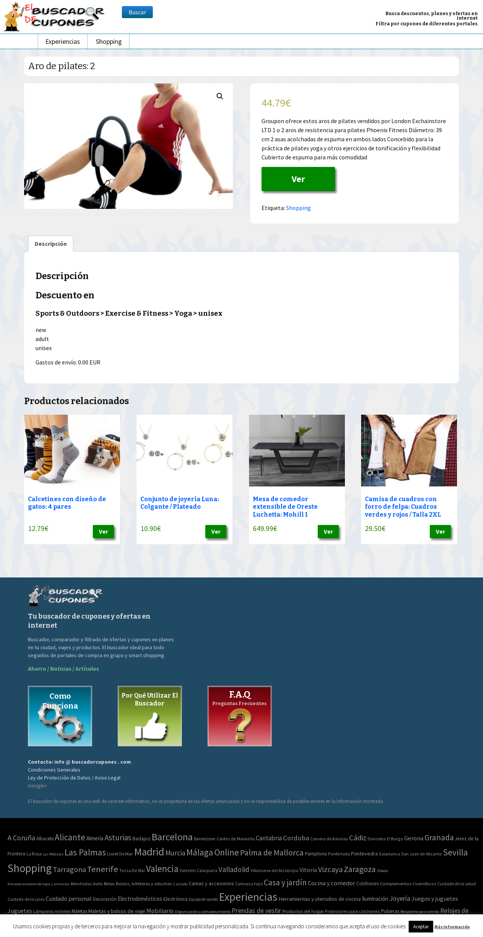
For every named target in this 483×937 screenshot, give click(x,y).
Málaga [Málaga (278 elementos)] (199, 852)
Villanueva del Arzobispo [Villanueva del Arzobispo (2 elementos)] (274, 870)
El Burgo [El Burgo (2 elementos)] (395, 838)
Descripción (51, 243)
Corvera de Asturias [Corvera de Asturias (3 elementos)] (329, 838)
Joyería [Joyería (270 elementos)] (399, 898)
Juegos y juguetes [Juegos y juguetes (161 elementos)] (434, 898)
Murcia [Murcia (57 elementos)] (175, 852)
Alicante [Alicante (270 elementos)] (70, 837)
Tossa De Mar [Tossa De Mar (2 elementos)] (132, 870)
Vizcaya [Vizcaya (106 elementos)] (330, 869)
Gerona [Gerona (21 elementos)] (413, 838)
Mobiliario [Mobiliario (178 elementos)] (160, 911)
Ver (298, 179)
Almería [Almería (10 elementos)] (94, 838)
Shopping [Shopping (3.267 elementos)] (30, 868)
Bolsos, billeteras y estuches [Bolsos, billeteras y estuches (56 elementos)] (144, 883)
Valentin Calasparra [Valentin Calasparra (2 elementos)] (198, 870)
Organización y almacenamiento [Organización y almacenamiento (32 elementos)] (203, 911)
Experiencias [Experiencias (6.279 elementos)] (248, 897)
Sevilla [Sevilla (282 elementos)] (455, 852)
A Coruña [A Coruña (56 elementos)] (21, 837)
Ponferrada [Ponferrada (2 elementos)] (339, 854)
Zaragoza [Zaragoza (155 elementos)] (360, 869)
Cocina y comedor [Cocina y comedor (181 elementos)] (331, 883)
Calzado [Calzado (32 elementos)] (180, 883)
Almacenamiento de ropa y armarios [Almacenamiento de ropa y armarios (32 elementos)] (38, 883)
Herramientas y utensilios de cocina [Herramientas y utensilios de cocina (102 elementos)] (319, 898)
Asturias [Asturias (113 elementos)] (118, 837)
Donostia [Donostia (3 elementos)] (377, 838)
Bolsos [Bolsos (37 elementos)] (109, 883)
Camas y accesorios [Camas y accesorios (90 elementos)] (211, 883)
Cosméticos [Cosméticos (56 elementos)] (424, 883)
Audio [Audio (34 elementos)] (98, 883)
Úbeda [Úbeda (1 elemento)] (382, 870)
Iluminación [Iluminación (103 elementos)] (375, 898)
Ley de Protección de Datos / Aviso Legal (74, 777)
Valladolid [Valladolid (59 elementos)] (233, 869)
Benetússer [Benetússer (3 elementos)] (204, 838)
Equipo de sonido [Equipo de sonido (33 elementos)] (203, 899)
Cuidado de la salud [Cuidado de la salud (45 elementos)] (456, 883)
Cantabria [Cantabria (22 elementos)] (269, 838)
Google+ (37, 785)
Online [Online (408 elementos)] (226, 852)
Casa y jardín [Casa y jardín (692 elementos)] (285, 882)
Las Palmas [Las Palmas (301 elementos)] (85, 852)
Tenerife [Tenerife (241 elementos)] (102, 869)
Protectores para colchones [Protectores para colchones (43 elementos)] (352, 911)
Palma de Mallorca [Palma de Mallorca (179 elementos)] (272, 852)
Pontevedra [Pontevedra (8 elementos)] (364, 853)
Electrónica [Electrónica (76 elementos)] (175, 898)
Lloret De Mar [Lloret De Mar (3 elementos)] (120, 854)
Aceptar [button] (421, 926)
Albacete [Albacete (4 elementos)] (45, 838)
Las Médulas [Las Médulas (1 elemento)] (53, 854)
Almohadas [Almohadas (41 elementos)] (81, 883)
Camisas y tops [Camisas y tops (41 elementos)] (249, 883)
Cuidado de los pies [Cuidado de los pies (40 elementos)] (26, 899)
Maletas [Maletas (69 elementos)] (79, 911)
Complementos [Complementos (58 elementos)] (395, 883)
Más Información (452, 926)
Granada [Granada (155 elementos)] (439, 837)
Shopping (109, 41)
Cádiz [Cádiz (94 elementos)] (357, 838)
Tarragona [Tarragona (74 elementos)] (69, 869)
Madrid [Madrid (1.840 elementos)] (149, 851)
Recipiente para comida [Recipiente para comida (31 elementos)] (419, 911)
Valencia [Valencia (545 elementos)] (162, 869)
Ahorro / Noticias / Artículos (63, 668)
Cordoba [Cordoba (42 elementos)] (296, 838)
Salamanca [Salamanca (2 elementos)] (389, 854)
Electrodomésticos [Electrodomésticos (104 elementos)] (140, 898)
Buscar (137, 12)
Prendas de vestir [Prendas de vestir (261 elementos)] (256, 910)
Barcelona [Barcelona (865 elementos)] (172, 836)
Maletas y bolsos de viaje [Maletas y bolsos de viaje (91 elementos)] (116, 911)
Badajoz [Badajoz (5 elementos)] (141, 838)
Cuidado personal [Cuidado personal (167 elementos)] (69, 899)
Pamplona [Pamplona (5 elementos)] (316, 854)
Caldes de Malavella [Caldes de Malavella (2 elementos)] (236, 838)
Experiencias (62, 41)
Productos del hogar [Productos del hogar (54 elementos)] (303, 911)
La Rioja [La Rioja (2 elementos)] (34, 854)
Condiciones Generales (54, 769)
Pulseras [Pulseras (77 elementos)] (390, 911)
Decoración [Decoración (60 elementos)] (105, 899)
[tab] (50, 244)
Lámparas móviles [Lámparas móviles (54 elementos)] (52, 911)
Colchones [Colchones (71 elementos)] (367, 883)
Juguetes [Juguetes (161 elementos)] (20, 910)
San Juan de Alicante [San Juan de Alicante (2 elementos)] (421, 854)
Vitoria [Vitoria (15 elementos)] (308, 870)
